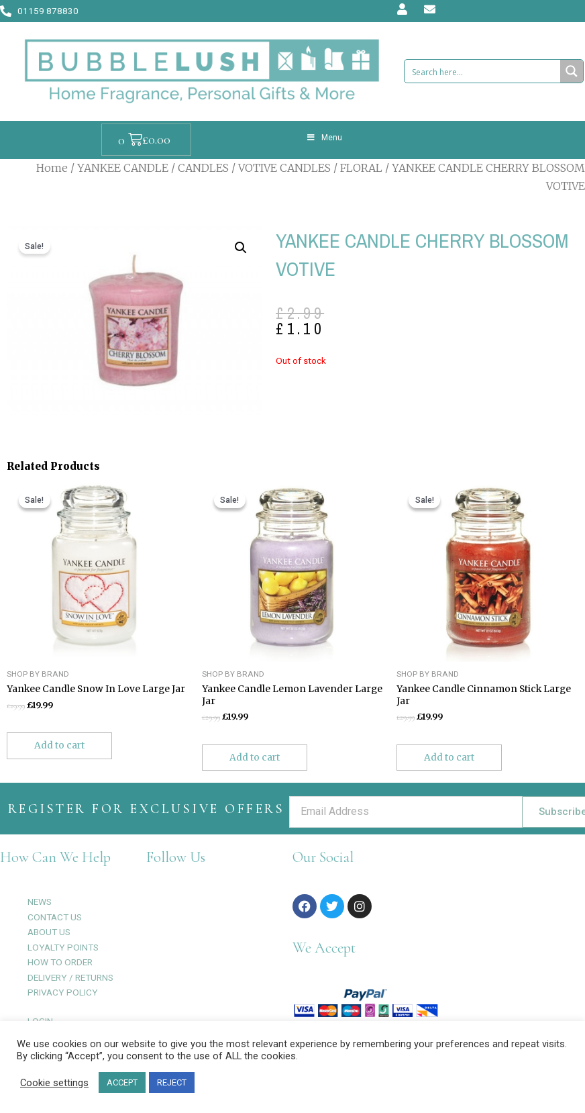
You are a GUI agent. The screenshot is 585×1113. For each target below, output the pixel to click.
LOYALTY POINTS (63, 947)
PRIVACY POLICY (63, 992)
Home (52, 168)
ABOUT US (49, 931)
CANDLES (203, 168)
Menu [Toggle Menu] (324, 137)
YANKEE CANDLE (122, 168)
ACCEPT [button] (122, 1082)
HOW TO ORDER (60, 962)
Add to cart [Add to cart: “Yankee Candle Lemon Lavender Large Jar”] (254, 757)
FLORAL (361, 168)
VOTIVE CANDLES (284, 168)
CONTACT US (55, 917)
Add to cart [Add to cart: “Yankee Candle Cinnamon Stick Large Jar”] (449, 757)
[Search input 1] (483, 71)
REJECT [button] (172, 1082)
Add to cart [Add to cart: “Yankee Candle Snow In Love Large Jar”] (59, 745)
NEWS (40, 901)
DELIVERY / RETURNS (70, 977)
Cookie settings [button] (54, 1083)
